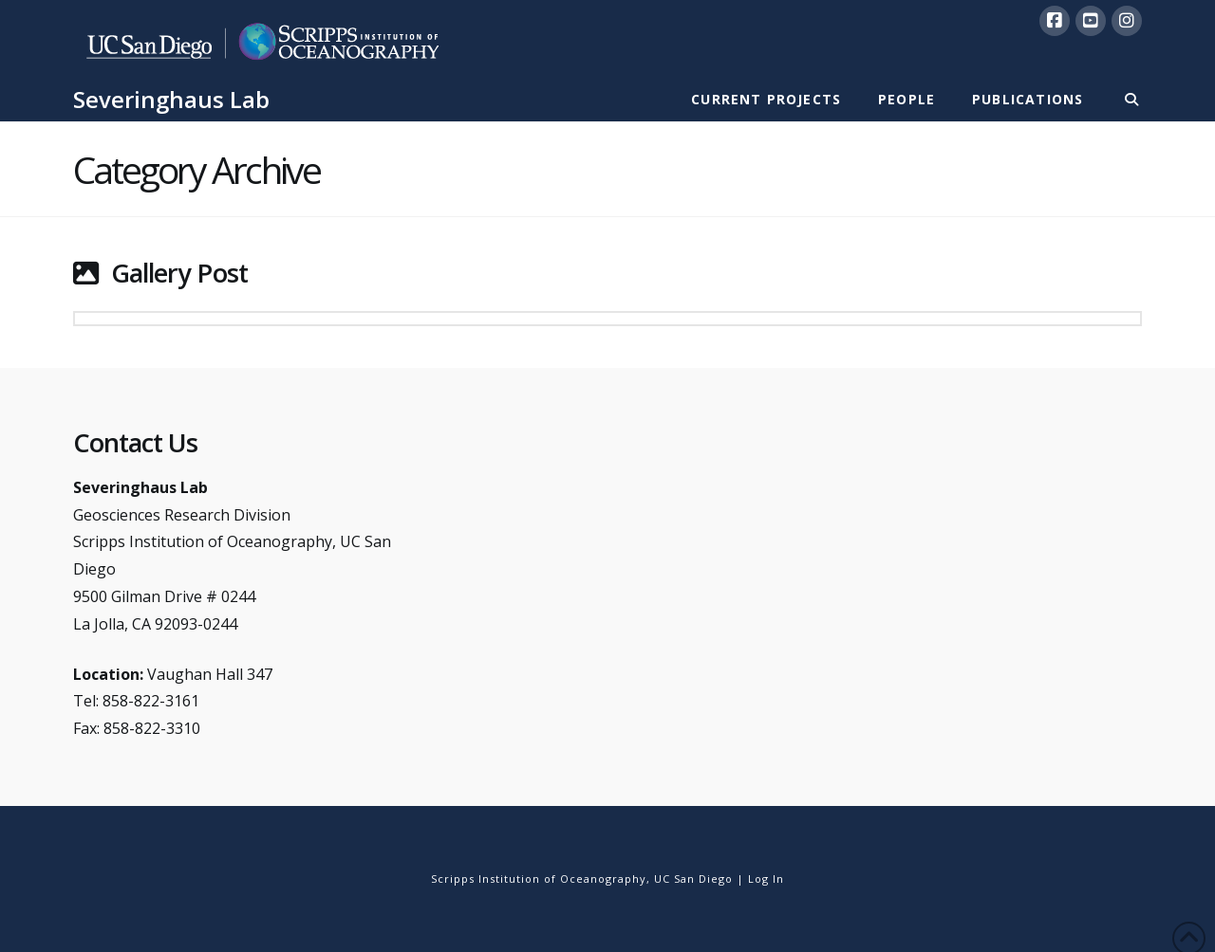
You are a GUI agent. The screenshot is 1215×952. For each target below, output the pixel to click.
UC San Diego (693, 878)
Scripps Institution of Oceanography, (540, 878)
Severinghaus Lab (171, 99)
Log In (766, 878)
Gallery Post (179, 272)
